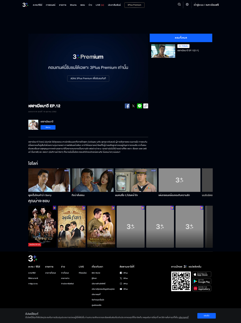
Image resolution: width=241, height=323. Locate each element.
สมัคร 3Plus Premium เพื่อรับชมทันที (88, 78)
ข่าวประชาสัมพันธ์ (67, 283)
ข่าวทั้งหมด (65, 272)
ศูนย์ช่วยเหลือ (96, 305)
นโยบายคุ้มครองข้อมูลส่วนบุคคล (103, 289)
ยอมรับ (206, 315)
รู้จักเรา (94, 278)
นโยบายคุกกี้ (96, 294)
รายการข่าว (65, 278)
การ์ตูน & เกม (33, 283)
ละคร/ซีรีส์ (32, 272)
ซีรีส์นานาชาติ (33, 278)
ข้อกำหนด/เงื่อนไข (98, 299)
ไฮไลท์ (33, 164)
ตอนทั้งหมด (181, 38)
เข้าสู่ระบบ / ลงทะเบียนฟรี (206, 5)
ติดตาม (48, 127)
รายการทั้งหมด (50, 272)
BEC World (96, 272)
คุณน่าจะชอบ (39, 201)
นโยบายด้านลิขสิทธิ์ (98, 283)
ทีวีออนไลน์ (83, 272)
